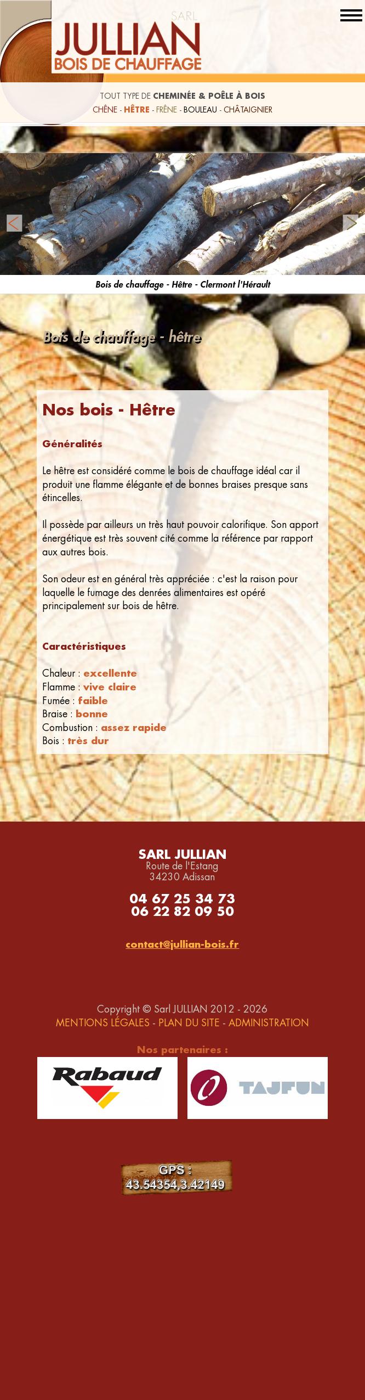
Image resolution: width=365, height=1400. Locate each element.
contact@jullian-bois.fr (182, 944)
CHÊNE (105, 110)
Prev (14, 223)
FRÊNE (166, 110)
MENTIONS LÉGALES (103, 1022)
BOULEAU (200, 110)
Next (351, 223)
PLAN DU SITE (189, 1022)
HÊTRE (137, 109)
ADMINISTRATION (269, 1022)
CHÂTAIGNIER (248, 110)
